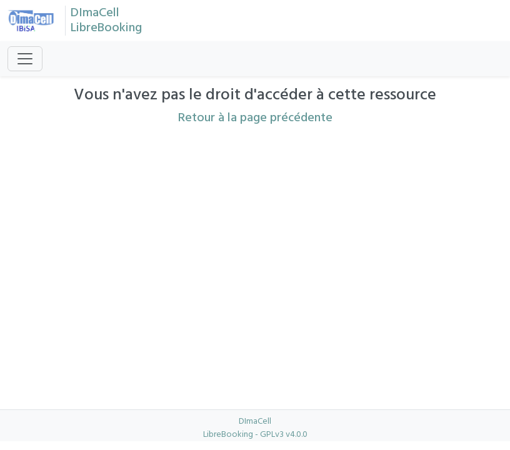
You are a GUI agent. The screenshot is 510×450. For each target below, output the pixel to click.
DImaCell (95, 13)
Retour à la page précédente (255, 118)
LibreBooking (106, 28)
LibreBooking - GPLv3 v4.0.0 (255, 435)
